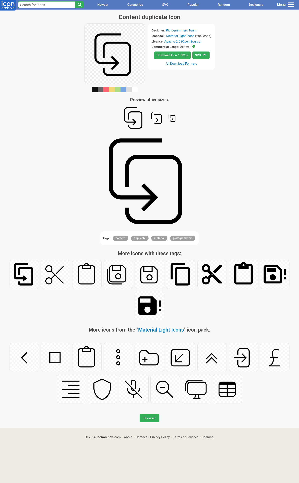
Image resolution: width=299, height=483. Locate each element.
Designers (256, 4)
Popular (193, 4)
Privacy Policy (160, 437)
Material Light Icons (180, 36)
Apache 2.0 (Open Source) (182, 41)
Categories (135, 4)
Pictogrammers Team (181, 30)
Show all (149, 418)
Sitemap (208, 437)
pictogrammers (182, 238)
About (128, 437)
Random (224, 4)
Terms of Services (186, 437)
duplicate (140, 238)
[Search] (79, 4)
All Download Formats (181, 63)
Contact (141, 437)
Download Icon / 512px (172, 55)
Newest (102, 4)
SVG (165, 4)
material (159, 238)
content (120, 238)
